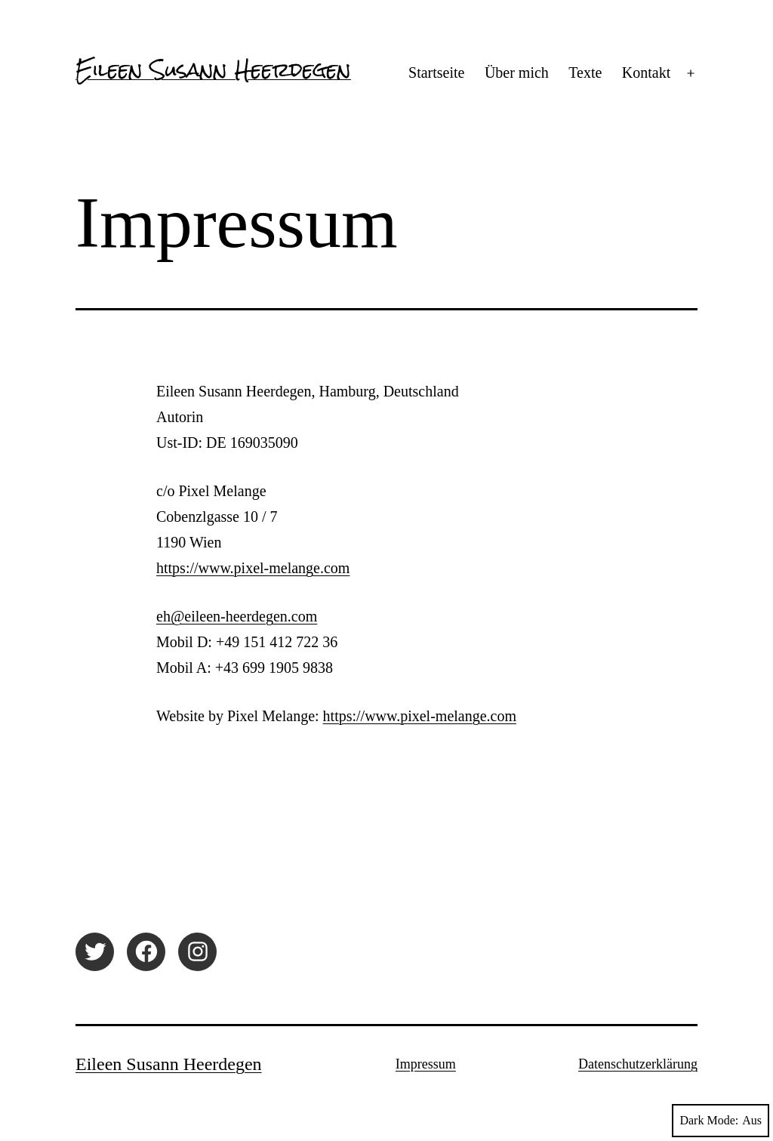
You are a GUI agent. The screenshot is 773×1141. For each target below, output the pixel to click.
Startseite (436, 72)
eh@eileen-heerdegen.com (236, 616)
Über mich (517, 72)
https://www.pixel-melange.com (253, 568)
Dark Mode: (720, 1121)
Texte (585, 72)
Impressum (426, 1064)
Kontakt (646, 72)
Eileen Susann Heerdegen (213, 69)
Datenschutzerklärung (638, 1064)
